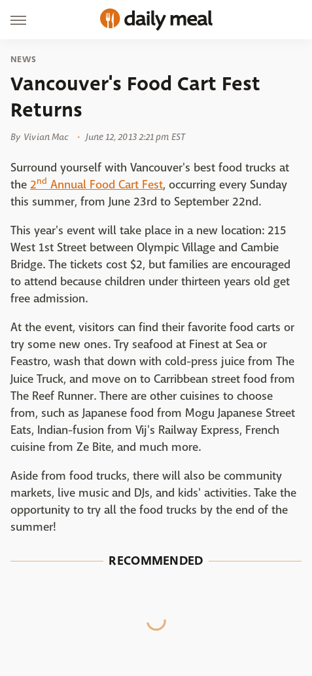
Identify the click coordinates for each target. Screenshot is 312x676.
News (23, 59)
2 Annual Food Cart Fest (96, 184)
